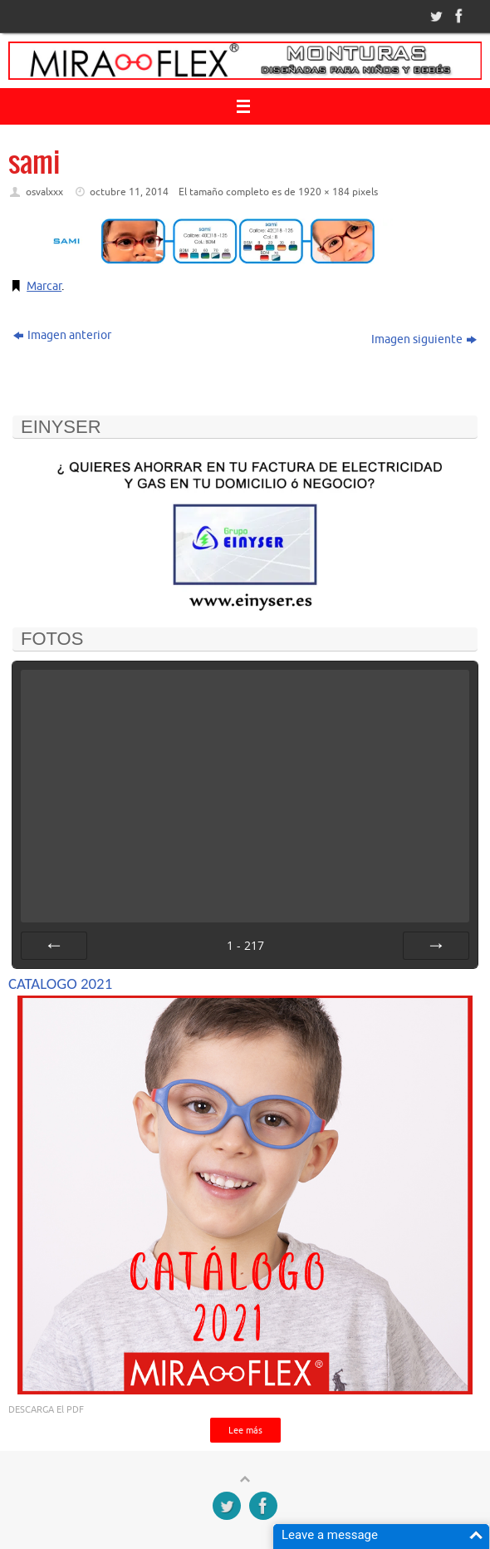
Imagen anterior (62, 335)
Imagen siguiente (424, 339)
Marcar (44, 286)
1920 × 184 (324, 192)
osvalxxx (44, 192)
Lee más (245, 1430)
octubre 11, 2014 (129, 192)
